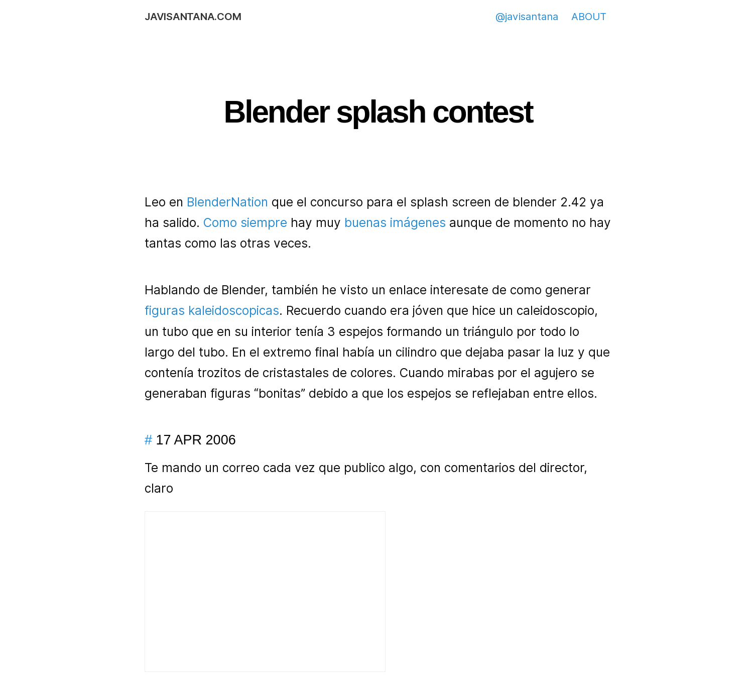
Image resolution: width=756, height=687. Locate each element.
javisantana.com (193, 17)
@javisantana (526, 17)
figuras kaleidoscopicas (212, 310)
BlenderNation (227, 202)
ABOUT (588, 17)
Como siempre (245, 222)
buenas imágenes (395, 222)
